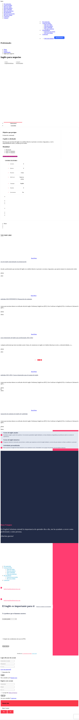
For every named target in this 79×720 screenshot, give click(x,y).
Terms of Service (13, 692)
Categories (18, 61)
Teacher (6, 61)
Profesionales (7, 52)
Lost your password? (6, 669)
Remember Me (5, 672)
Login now (13, 698)
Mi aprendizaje (7, 12)
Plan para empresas (8, 11)
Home (5, 49)
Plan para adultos (8, 8)
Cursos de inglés (8, 5)
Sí (10, 711)
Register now (14, 677)
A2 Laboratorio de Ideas (27, 653)
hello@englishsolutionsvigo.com (12, 589)
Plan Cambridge (8, 9)
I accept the (10, 692)
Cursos (5, 51)
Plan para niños (8, 6)
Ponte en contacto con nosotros (43, 606)
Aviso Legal (34, 653)
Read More (34, 258)
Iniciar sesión (49, 38)
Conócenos (6, 16)
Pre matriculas (7, 4)
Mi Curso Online (8, 15)
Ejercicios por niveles (9, 13)
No (4, 711)
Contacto (6, 18)
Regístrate (59, 37)
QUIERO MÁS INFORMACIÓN (10, 156)
